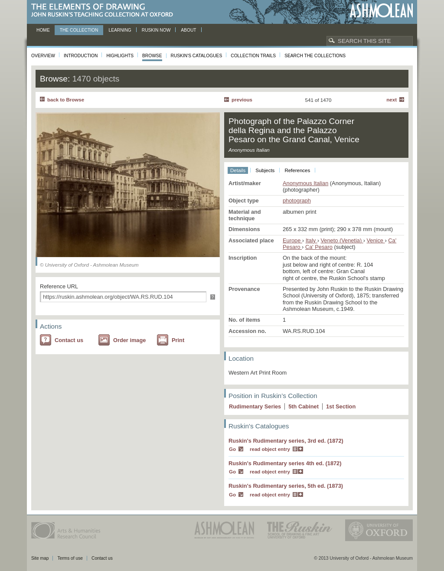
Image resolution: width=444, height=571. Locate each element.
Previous (242, 99)
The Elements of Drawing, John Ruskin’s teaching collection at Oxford (104, 10)
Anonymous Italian (305, 183)
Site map (40, 558)
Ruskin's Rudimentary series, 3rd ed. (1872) (286, 440)
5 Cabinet (303, 406)
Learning (119, 30)
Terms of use (70, 558)
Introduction (81, 55)
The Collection (79, 30)
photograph (297, 200)
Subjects (264, 170)
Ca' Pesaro (319, 247)
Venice (376, 240)
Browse (152, 55)
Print (178, 340)
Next (391, 99)
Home (43, 30)
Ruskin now (156, 30)
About (188, 30)
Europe (292, 240)
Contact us (69, 340)
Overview (43, 55)
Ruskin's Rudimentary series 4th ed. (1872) (285, 463)
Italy (311, 240)
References (297, 170)
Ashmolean (381, 10)
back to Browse (65, 99)
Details (237, 170)
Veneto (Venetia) (342, 240)
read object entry (270, 449)
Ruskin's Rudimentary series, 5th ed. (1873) (286, 486)
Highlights (120, 55)
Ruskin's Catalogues (196, 55)
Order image (129, 340)
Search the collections (315, 55)
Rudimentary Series (255, 406)
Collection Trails (253, 55)
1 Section (341, 406)
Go (232, 449)
